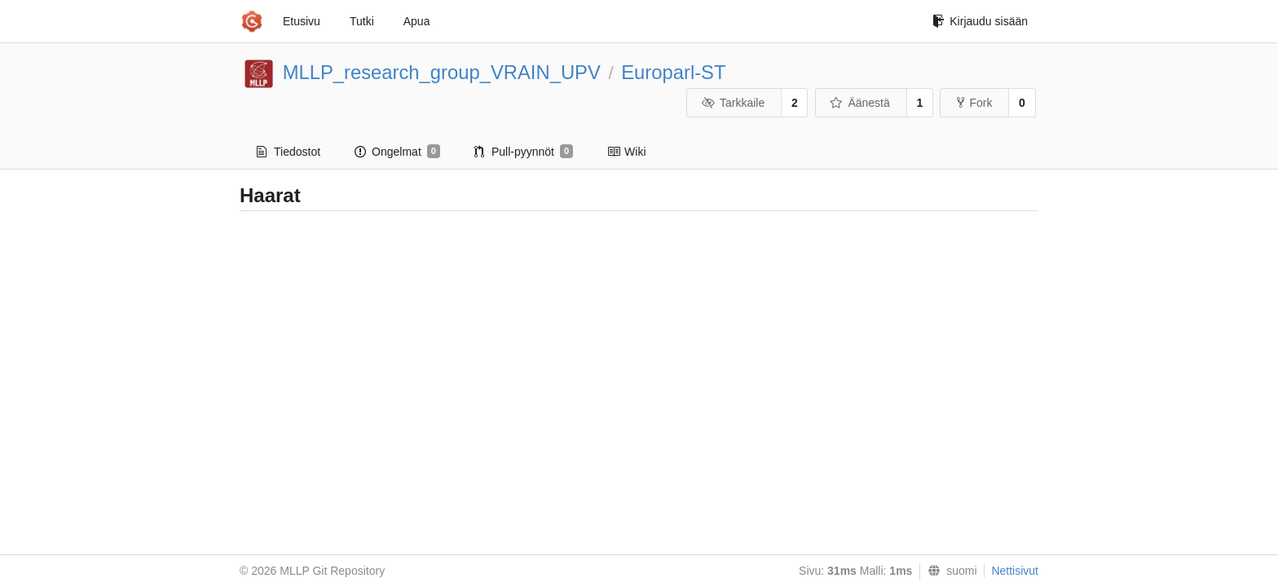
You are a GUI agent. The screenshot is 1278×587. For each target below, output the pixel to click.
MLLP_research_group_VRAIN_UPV (442, 72)
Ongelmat (397, 151)
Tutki (362, 21)
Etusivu (301, 21)
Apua (416, 21)
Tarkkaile (733, 102)
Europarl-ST (673, 72)
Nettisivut (1014, 570)
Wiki (626, 151)
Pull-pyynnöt (523, 151)
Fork (974, 102)
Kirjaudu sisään (980, 21)
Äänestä (860, 102)
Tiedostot (288, 151)
